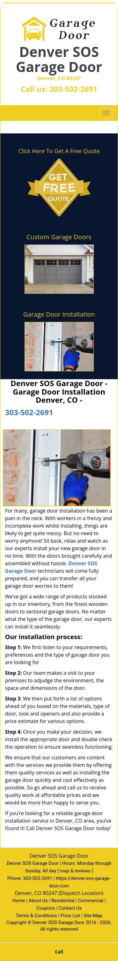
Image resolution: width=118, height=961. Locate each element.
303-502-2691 (73, 89)
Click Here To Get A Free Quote (58, 151)
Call (59, 952)
